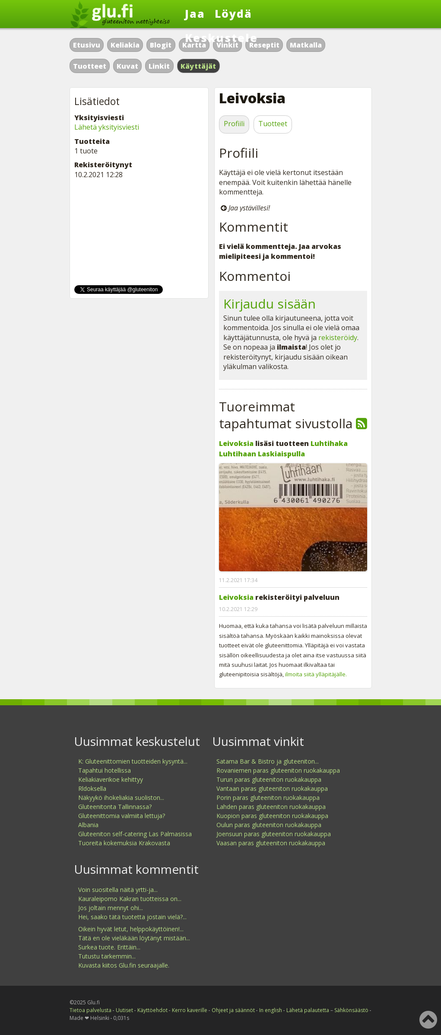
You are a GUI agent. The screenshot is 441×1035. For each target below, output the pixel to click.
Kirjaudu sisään (269, 303)
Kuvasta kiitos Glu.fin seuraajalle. (123, 965)
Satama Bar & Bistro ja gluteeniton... (267, 761)
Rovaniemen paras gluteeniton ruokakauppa (278, 770)
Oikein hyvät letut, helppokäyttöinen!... (131, 929)
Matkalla (306, 45)
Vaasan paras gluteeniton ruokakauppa (270, 843)
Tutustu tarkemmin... (107, 956)
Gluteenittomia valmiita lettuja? (121, 816)
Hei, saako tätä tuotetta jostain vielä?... (132, 917)
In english (270, 1010)
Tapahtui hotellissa (104, 770)
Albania (88, 825)
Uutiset (124, 1010)
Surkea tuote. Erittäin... (109, 947)
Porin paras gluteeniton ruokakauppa (268, 797)
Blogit (160, 45)
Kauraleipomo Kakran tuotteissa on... (129, 899)
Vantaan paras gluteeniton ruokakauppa (272, 788)
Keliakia (125, 45)
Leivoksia (236, 443)
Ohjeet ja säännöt (233, 1010)
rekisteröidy (337, 337)
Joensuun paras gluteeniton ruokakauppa (273, 834)
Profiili (234, 123)
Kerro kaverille (189, 1010)
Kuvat (127, 66)
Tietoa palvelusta (90, 1010)
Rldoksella (92, 788)
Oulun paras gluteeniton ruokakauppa (268, 825)
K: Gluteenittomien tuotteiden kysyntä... (132, 761)
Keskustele (221, 37)
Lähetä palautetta (307, 1010)
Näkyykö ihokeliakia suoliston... (121, 797)
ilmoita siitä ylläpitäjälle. (316, 674)
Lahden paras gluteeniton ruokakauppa (271, 807)
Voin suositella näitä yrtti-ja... (118, 889)
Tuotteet (89, 66)
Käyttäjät (198, 66)
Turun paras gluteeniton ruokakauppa (268, 779)
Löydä (233, 13)
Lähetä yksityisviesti (106, 127)
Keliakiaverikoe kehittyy (110, 779)
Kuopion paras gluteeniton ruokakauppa (272, 816)
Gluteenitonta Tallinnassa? (115, 807)
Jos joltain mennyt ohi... (110, 908)
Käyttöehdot (152, 1010)
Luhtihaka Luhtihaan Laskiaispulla (283, 449)
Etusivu (86, 45)
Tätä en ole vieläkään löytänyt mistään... (134, 938)
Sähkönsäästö (351, 1010)
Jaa (195, 13)
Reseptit (264, 45)
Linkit (159, 66)
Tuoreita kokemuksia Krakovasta (124, 843)
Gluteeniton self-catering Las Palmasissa (135, 834)
